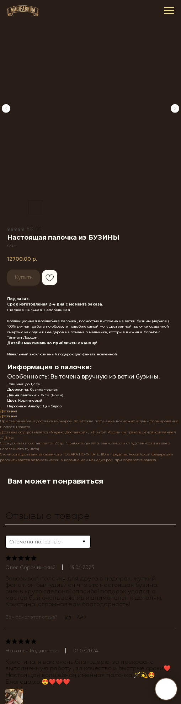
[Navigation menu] (169, 10)
